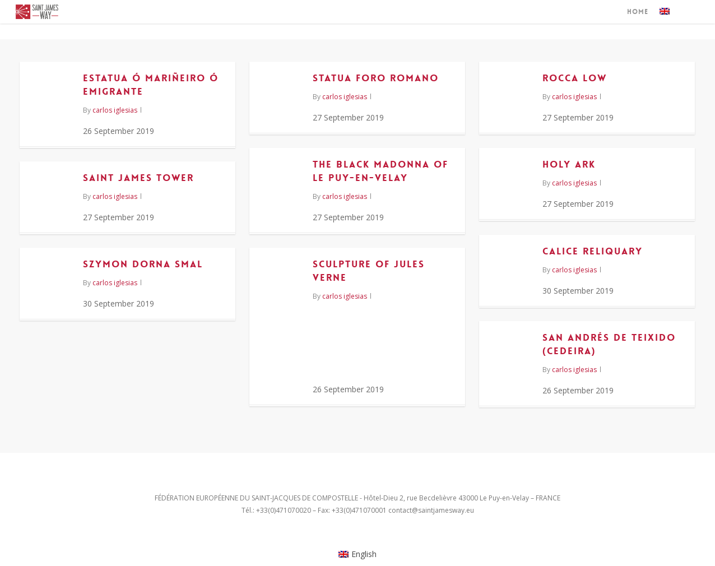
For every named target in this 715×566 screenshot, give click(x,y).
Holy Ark (569, 164)
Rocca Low (574, 78)
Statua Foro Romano (376, 78)
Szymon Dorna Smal (143, 264)
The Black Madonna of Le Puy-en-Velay (380, 171)
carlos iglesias (114, 110)
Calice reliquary (592, 251)
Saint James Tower (138, 177)
